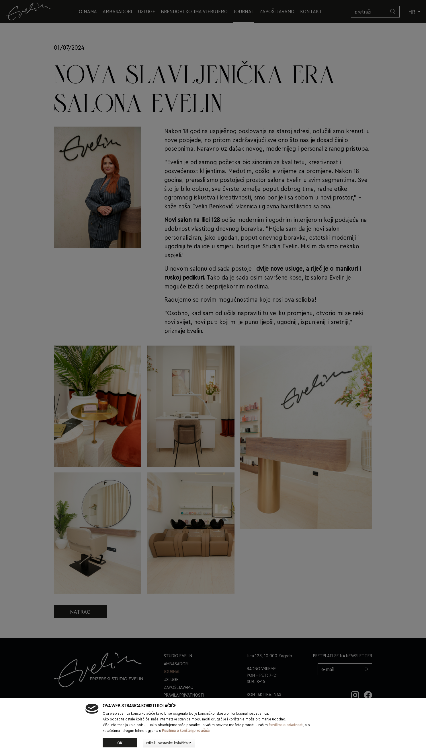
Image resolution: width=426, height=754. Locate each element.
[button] (169, 743)
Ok (119, 742)
